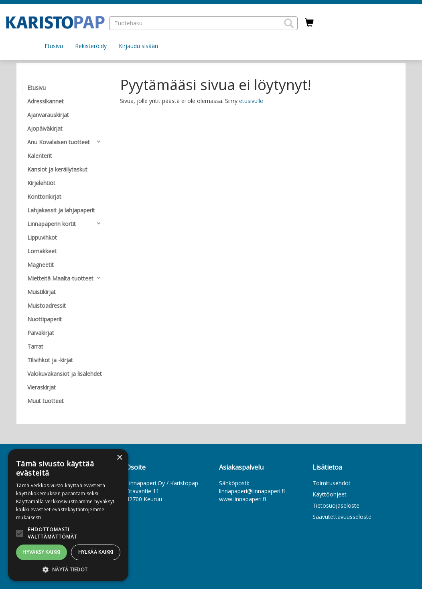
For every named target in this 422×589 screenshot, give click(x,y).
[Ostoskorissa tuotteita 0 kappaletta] (309, 23)
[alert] (68, 515)
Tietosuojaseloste (335, 505)
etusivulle (251, 101)
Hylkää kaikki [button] (96, 552)
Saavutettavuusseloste (341, 516)
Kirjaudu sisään (138, 46)
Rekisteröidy (91, 46)
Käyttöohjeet (329, 494)
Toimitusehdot (331, 483)
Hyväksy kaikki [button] (41, 552)
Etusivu (54, 46)
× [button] (119, 458)
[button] (289, 23)
